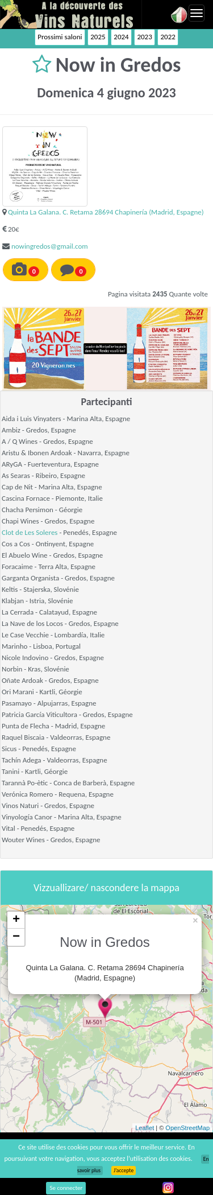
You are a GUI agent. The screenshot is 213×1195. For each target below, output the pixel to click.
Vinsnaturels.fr (71, 14)
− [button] (16, 937)
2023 (144, 36)
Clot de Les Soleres (29, 532)
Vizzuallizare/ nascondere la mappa (106, 887)
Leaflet (144, 1127)
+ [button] (16, 920)
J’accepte (123, 1170)
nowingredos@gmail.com (49, 246)
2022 (167, 36)
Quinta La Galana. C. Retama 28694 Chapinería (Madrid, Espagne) (106, 212)
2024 (121, 36)
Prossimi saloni (59, 36)
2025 (97, 36)
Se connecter (65, 1188)
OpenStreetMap (187, 1127)
